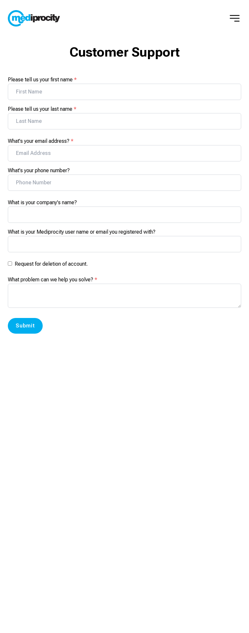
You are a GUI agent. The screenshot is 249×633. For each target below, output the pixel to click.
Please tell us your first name (42, 79)
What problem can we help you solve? (52, 279)
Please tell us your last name (42, 109)
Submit (25, 326)
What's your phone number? (39, 170)
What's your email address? (40, 141)
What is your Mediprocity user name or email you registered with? (81, 232)
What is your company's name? (42, 202)
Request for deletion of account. (51, 264)
